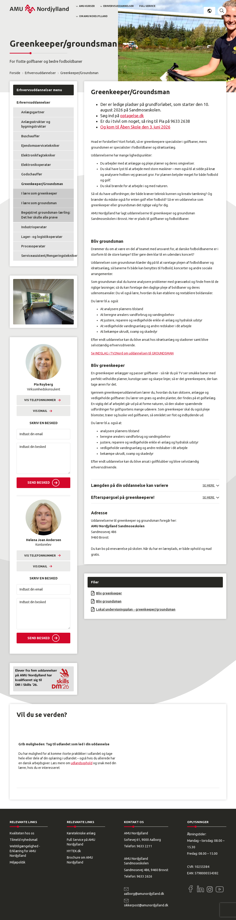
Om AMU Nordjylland (93, 16)
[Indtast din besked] (43, 458)
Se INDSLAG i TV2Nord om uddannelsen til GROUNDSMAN (132, 353)
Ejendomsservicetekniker (40, 145)
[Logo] (39, 9)
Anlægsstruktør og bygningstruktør (35, 124)
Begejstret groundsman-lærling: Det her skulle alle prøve (45, 215)
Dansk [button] (209, 11)
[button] (222, 10)
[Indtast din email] (43, 434)
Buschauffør (30, 136)
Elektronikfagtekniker (38, 155)
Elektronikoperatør (36, 165)
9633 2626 (144, 876)
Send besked (38, 482)
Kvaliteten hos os (22, 833)
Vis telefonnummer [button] (40, 400)
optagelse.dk (132, 115)
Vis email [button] (40, 410)
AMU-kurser (87, 6)
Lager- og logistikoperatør (41, 237)
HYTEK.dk (74, 851)
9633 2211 (144, 846)
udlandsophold (81, 763)
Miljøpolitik (17, 862)
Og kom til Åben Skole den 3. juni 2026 (135, 127)
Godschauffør (31, 174)
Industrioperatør (34, 227)
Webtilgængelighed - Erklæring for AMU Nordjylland (25, 850)
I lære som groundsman (39, 203)
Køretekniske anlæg (81, 833)
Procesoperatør (33, 246)
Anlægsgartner (32, 112)
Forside (15, 73)
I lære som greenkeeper (39, 193)
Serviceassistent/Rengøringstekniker (47, 256)
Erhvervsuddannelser (118, 6)
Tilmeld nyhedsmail (24, 840)
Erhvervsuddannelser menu (39, 90)
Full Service (147, 6)
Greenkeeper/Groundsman (42, 184)
